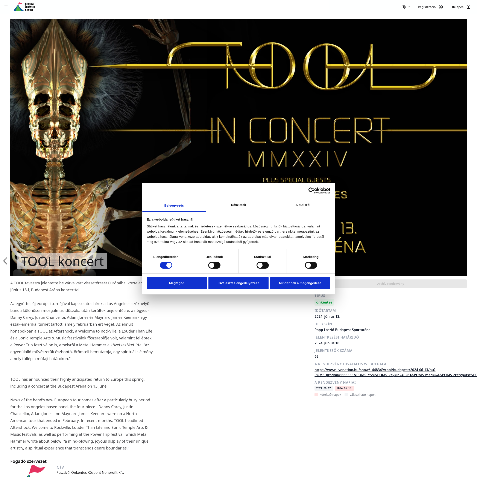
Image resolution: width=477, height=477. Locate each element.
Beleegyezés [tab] (174, 205)
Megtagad (176, 283)
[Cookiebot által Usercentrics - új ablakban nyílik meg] (311, 190)
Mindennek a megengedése (300, 283)
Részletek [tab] (238, 204)
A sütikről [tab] (302, 204)
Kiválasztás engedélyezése (238, 283)
